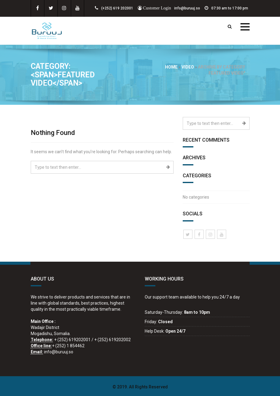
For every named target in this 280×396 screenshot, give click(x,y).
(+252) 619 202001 (114, 8)
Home (171, 67)
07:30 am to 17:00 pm (226, 8)
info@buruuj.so (169, 8)
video (187, 67)
